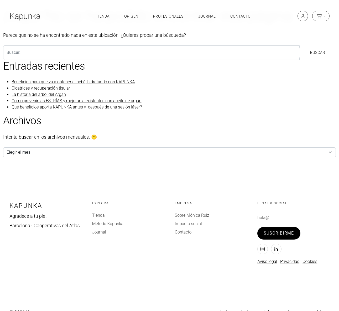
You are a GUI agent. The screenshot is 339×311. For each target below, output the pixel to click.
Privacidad (289, 261)
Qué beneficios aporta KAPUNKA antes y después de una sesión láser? (77, 107)
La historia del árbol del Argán (39, 94)
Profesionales (168, 16)
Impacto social (188, 223)
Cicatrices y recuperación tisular (41, 88)
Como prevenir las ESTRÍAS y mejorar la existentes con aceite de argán (76, 100)
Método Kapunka (107, 223)
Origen (131, 16)
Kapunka (24, 16)
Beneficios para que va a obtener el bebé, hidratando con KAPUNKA (73, 81)
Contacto (240, 16)
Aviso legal (267, 261)
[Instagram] (262, 249)
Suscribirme (279, 233)
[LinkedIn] (276, 249)
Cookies (310, 261)
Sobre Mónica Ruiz (192, 215)
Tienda (102, 16)
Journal (207, 16)
